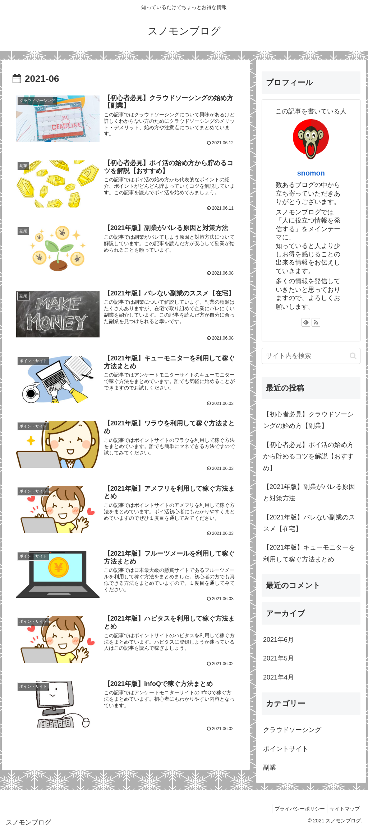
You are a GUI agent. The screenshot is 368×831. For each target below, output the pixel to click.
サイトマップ (343, 809)
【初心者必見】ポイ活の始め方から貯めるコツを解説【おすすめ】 (308, 456)
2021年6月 (278, 639)
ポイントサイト (285, 748)
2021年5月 (278, 658)
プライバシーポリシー (295, 809)
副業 (269, 767)
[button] (353, 356)
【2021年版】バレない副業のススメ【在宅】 (309, 523)
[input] (311, 356)
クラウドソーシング (292, 729)
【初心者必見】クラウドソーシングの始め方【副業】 (308, 420)
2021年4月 (278, 677)
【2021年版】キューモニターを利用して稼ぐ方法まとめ (309, 553)
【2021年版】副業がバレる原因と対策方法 (309, 492)
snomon (311, 173)
